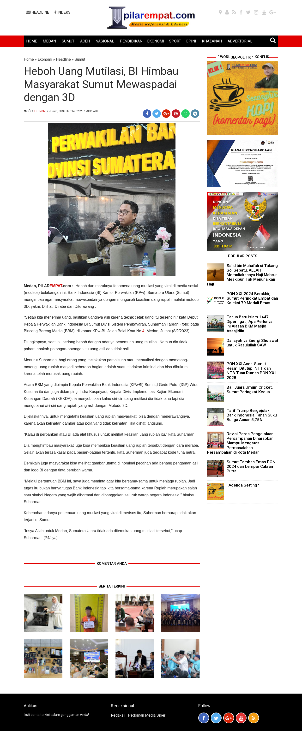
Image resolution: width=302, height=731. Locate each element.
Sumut (80, 59)
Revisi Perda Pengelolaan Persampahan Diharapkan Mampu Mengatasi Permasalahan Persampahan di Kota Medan (240, 443)
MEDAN (49, 41)
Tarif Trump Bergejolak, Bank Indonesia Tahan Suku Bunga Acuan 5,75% (252, 415)
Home (29, 59)
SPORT (175, 41)
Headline (63, 59)
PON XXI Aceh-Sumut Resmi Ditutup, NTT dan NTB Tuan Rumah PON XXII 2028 (251, 370)
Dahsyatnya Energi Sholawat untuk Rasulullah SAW (252, 342)
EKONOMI (155, 41)
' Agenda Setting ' (243, 485)
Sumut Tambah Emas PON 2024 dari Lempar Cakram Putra (251, 466)
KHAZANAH (212, 41)
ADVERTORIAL (240, 41)
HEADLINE (37, 12)
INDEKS (62, 12)
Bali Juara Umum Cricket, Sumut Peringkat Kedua (250, 389)
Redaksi (118, 715)
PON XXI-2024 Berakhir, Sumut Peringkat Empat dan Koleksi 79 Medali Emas (252, 298)
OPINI (191, 41)
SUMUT (68, 41)
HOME (31, 41)
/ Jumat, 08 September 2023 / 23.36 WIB (72, 111)
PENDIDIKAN (131, 41)
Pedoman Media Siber (146, 715)
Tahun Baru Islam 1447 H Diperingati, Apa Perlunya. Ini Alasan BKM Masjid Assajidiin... (250, 324)
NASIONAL (105, 41)
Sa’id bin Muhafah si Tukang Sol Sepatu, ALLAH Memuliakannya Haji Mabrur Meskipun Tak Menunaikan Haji (242, 274)
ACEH (85, 41)
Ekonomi (45, 59)
